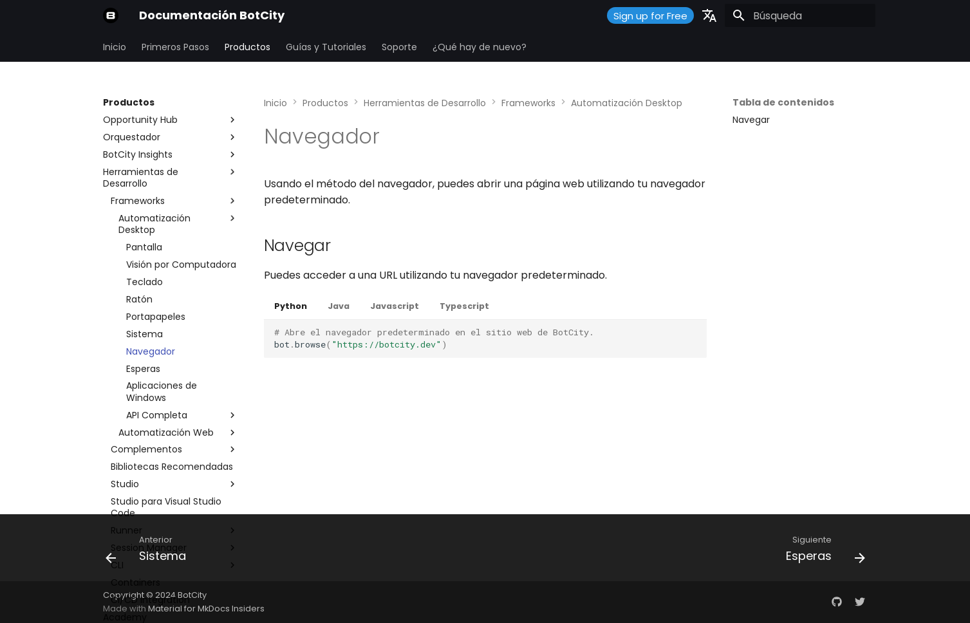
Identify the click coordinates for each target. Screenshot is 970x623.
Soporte (399, 47)
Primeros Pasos (175, 47)
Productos (247, 47)
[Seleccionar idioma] (709, 15)
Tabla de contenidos (783, 102)
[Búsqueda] (800, 15)
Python (290, 306)
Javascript (394, 306)
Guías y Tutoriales (326, 47)
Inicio (114, 47)
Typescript (464, 306)
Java (339, 306)
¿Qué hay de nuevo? (480, 47)
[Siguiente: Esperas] (821, 551)
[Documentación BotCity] (111, 15)
